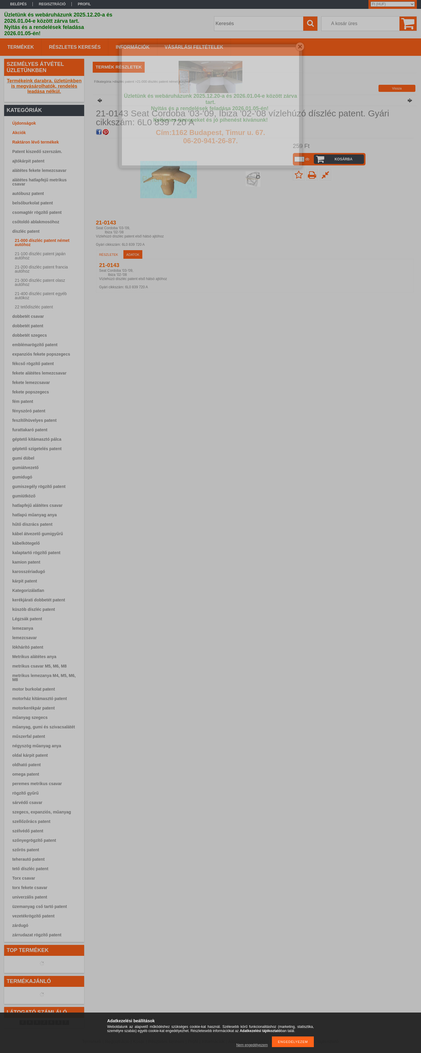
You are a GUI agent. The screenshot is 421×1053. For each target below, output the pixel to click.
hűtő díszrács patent (32, 524)
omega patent (25, 774)
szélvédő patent (27, 831)
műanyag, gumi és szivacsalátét (43, 727)
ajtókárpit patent (28, 161)
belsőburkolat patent (32, 203)
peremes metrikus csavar (37, 783)
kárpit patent (24, 581)
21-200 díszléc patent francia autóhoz (41, 269)
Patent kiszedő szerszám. (37, 151)
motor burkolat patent (33, 689)
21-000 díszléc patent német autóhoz (42, 242)
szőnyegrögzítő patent (34, 840)
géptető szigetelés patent (36, 448)
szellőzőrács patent (31, 821)
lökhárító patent (27, 647)
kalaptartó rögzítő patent (36, 552)
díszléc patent (26, 231)
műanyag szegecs (30, 717)
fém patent (22, 401)
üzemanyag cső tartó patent (39, 906)
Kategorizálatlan (28, 590)
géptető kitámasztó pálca (36, 439)
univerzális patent (29, 897)
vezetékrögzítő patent (33, 916)
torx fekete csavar (29, 887)
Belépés (18, 4)
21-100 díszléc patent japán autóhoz (40, 255)
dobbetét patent (27, 325)
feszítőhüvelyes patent (34, 420)
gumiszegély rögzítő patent (38, 486)
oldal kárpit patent (30, 755)
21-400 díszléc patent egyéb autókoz (41, 295)
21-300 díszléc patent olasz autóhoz (40, 282)
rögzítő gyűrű (25, 793)
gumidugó (22, 477)
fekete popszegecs (30, 392)
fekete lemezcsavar (31, 382)
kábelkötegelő (26, 543)
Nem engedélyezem (252, 1045)
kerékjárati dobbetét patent (38, 600)
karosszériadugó (28, 571)
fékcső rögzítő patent (33, 363)
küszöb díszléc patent (33, 609)
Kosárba (343, 159)
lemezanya (22, 628)
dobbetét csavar (28, 316)
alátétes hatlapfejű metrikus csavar (39, 182)
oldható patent (26, 764)
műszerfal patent (28, 736)
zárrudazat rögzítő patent (36, 934)
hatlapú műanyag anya (34, 514)
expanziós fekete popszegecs (41, 354)
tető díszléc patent (30, 868)
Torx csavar (23, 878)
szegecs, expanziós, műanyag (41, 812)
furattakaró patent (29, 429)
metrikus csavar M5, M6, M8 (39, 666)
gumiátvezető (25, 467)
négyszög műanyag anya (36, 745)
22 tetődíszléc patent (34, 307)
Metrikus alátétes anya (34, 656)
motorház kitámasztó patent (39, 698)
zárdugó (20, 925)
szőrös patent (25, 849)
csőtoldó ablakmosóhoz (35, 221)
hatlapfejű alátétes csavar (37, 505)
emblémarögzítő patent (34, 344)
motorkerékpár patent (33, 708)
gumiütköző (23, 496)
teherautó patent (28, 859)
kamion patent (26, 562)
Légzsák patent (27, 618)
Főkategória (102, 81)
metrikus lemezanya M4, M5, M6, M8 (44, 677)
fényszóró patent (28, 410)
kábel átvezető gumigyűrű (37, 533)
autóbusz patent (28, 193)
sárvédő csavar (27, 802)
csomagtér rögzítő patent (36, 212)
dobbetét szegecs (29, 335)
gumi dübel (23, 458)
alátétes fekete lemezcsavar (39, 170)
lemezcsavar (24, 637)
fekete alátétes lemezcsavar (39, 373)
